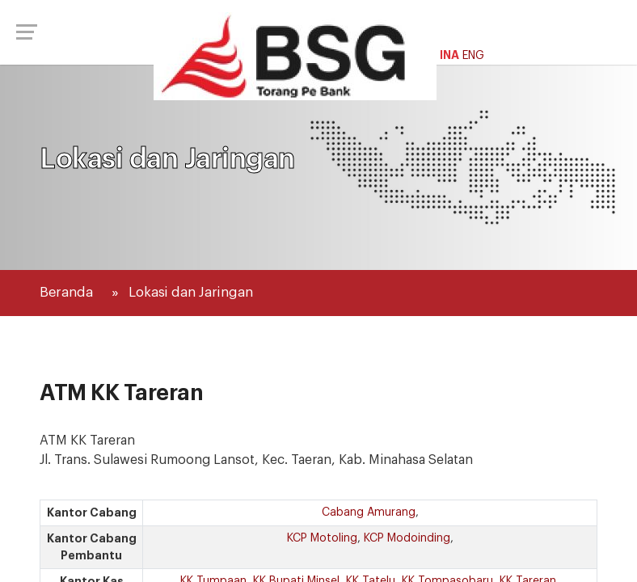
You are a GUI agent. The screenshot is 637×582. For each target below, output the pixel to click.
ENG (473, 55)
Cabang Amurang (369, 512)
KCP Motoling (322, 538)
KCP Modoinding (407, 538)
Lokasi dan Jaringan (191, 292)
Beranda (66, 292)
